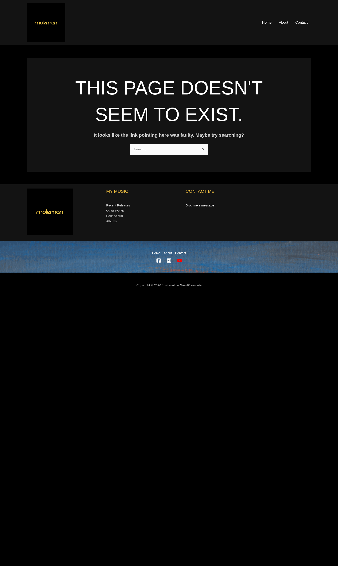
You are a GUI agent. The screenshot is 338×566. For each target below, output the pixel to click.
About (283, 22)
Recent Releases (118, 205)
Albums (111, 221)
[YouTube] (179, 260)
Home (267, 22)
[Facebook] (158, 260)
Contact (301, 22)
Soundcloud (114, 216)
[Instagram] (169, 260)
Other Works (114, 210)
